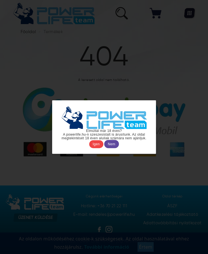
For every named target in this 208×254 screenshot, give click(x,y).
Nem (111, 144)
